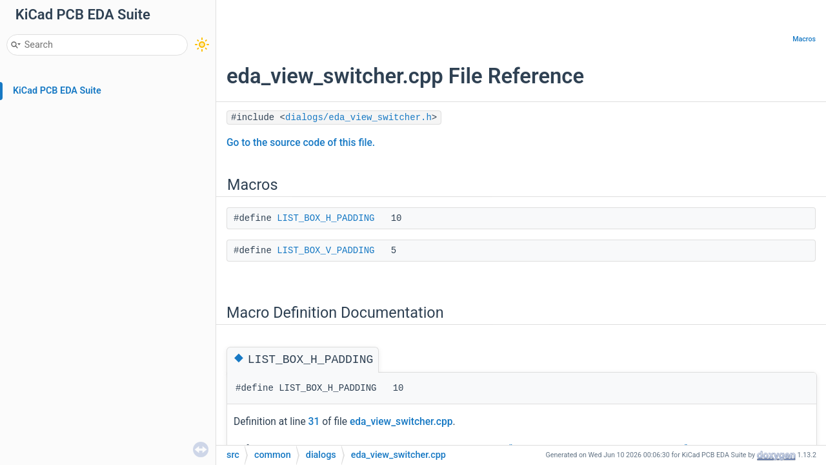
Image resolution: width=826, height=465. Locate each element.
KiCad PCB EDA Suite (57, 90)
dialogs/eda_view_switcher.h (358, 117)
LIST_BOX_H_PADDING (325, 218)
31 (314, 422)
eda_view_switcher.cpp (401, 422)
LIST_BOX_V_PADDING (325, 250)
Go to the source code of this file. (301, 143)
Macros (804, 39)
